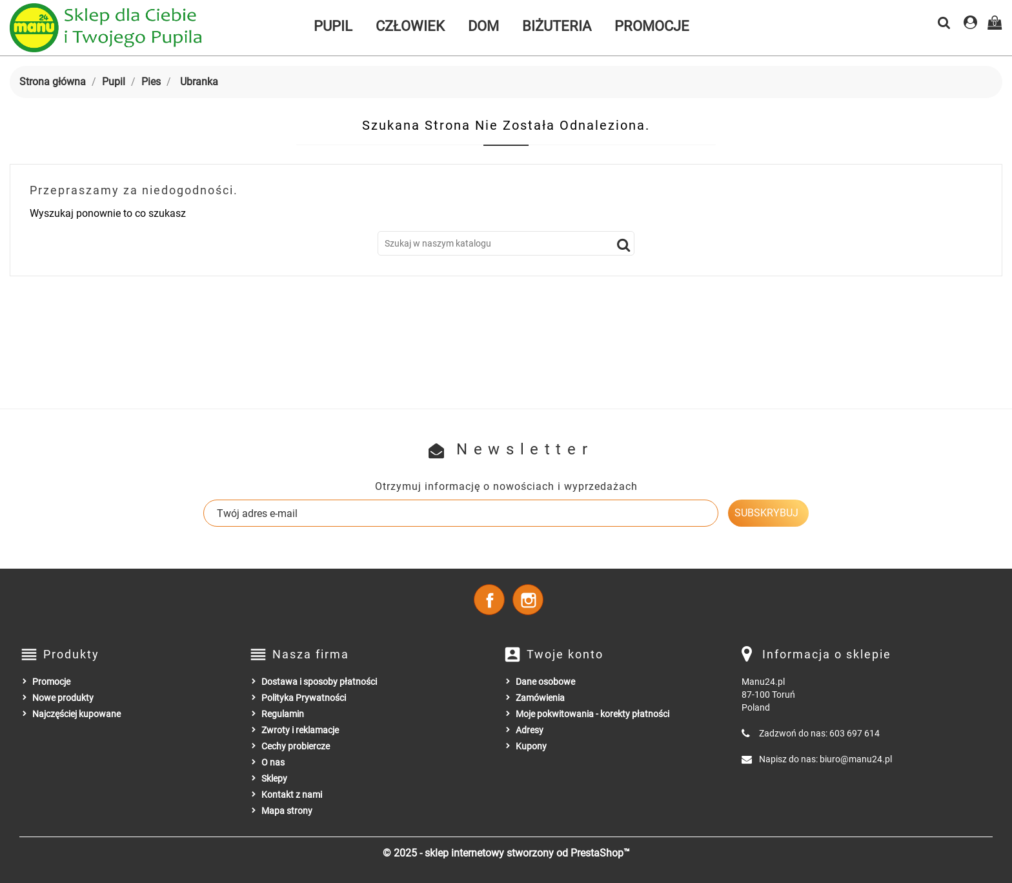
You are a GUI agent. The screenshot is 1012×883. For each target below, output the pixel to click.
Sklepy (274, 778)
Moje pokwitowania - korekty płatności (592, 714)
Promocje (651, 26)
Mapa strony (286, 811)
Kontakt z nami (291, 794)
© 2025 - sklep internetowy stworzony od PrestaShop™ (506, 853)
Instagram (528, 599)
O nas (273, 762)
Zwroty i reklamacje (300, 730)
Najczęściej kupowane (76, 714)
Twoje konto (565, 654)
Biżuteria (556, 26)
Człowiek (410, 26)
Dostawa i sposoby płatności (319, 681)
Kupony (531, 746)
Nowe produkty (63, 698)
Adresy (529, 730)
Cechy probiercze (295, 746)
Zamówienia (540, 698)
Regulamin (282, 714)
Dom (483, 26)
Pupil (333, 26)
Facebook (489, 599)
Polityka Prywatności (303, 698)
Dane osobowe (545, 681)
